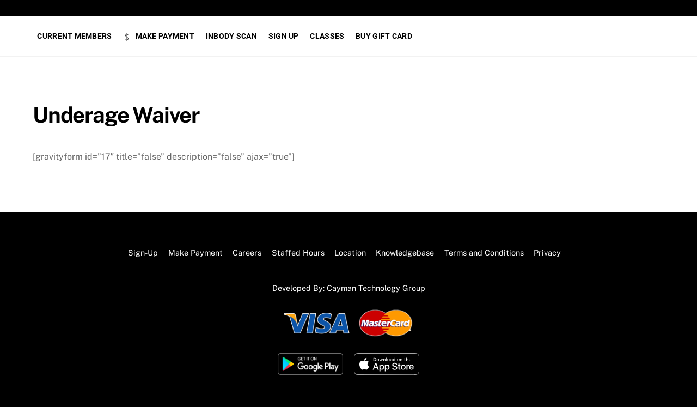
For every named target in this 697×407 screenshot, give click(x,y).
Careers (247, 252)
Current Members (74, 36)
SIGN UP (283, 36)
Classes (327, 36)
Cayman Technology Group (376, 288)
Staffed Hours (298, 252)
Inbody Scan (231, 36)
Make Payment (158, 36)
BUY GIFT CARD (384, 36)
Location (350, 252)
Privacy (547, 252)
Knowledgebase (405, 252)
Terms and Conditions (484, 252)
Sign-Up (143, 252)
